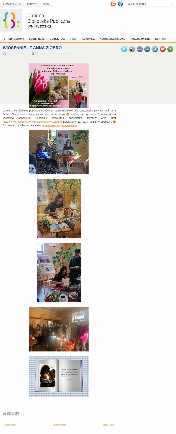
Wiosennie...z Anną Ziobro (32, 47)
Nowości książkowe (112, 39)
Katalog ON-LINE (12, 4)
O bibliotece (57, 39)
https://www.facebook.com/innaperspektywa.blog (31, 121)
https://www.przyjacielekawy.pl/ (59, 125)
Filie (73, 39)
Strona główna (14, 39)
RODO (46, 4)
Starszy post (108, 424)
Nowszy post (10, 424)
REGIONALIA (88, 39)
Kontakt (32, 4)
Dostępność (37, 39)
